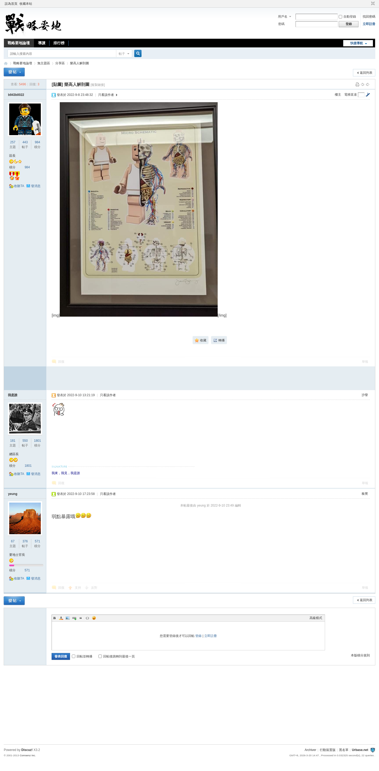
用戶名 (282, 16)
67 (12, 541)
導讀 (41, 43)
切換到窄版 (372, 3)
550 (25, 441)
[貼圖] (57, 84)
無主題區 (43, 63)
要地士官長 (17, 555)
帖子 (122, 54)
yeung (12, 494)
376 (25, 541)
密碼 (281, 24)
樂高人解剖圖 (79, 63)
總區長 (14, 454)
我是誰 (12, 395)
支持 (78, 588)
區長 (12, 156)
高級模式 (316, 618)
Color (61, 618)
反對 (94, 588)
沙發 (365, 395)
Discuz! (27, 750)
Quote (80, 618)
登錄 (198, 636)
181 (12, 441)
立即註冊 (369, 24)
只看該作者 (106, 95)
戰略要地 (6, 63)
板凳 (365, 493)
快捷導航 (356, 43)
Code (87, 618)
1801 (37, 441)
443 (25, 142)
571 (37, 541)
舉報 (365, 362)
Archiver (310, 750)
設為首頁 (11, 4)
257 (12, 142)
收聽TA (19, 186)
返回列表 (366, 73)
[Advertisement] (211, 378)
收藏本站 (25, 4)
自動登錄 (347, 16)
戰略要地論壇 (19, 43)
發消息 (36, 186)
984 (37, 142)
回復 (61, 362)
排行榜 (58, 43)
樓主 (338, 94)
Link (74, 618)
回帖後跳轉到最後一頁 (116, 656)
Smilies (94, 618)
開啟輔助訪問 (368, 3)
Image (67, 618)
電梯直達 (350, 94)
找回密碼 (369, 16)
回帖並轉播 (82, 656)
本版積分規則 (360, 655)
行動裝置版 (328, 750)
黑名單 (343, 750)
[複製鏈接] (98, 85)
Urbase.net (360, 750)
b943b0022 (16, 95)
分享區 (60, 63)
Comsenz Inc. (28, 755)
